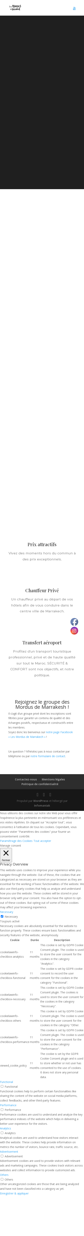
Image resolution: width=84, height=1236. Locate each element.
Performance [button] (8, 1105)
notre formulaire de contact (48, 756)
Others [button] (4, 1175)
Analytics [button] (5, 1128)
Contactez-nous (26, 779)
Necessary (11, 916)
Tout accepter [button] (42, 841)
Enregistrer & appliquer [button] (14, 1193)
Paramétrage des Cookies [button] (16, 841)
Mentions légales (53, 779)
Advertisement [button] (9, 1151)
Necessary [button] (6, 912)
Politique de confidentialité (39, 784)
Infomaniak (42, 805)
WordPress (40, 801)
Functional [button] (6, 1082)
